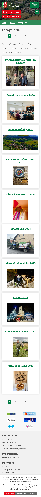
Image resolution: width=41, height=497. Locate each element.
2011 (7, 48)
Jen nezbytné (21, 494)
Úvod (4, 23)
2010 (32, 44)
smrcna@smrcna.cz (19, 448)
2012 (16, 48)
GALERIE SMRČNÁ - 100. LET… (20, 161)
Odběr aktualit (12, 16)
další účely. (27, 482)
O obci (12, 23)
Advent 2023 (20, 297)
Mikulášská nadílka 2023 (20, 263)
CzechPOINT (10, 472)
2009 (23, 44)
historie (8, 52)
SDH (19, 52)
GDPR (6, 466)
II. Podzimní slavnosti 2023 (20, 331)
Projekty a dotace (12, 469)
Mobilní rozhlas (12, 12)
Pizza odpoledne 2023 (20, 365)
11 (31, 36)
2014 (35, 48)
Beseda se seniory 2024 (21, 94)
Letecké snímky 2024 (20, 129)
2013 (25, 48)
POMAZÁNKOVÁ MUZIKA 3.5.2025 (20, 61)
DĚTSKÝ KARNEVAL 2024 (20, 194)
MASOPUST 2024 (20, 228)
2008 (13, 44)
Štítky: (5, 44)
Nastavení (32, 494)
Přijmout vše (9, 494)
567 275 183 (15, 445)
